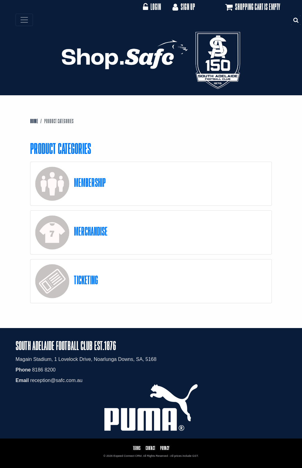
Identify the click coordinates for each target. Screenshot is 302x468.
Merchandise (91, 231)
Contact (150, 448)
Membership (90, 182)
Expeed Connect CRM (127, 455)
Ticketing (86, 279)
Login (152, 6)
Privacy (164, 448)
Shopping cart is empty (252, 7)
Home (34, 121)
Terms (136, 448)
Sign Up (183, 6)
